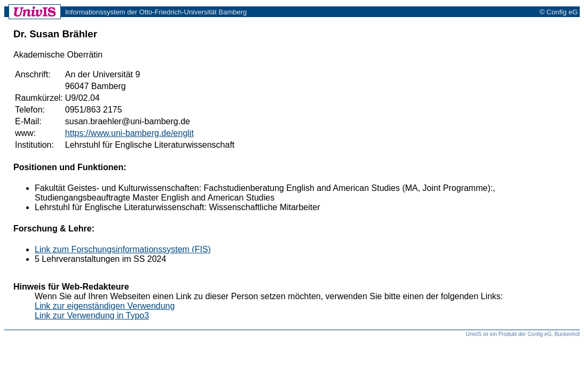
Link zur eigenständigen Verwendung (105, 305)
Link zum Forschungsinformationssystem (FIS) (123, 249)
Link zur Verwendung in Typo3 (92, 315)
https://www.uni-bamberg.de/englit (129, 133)
